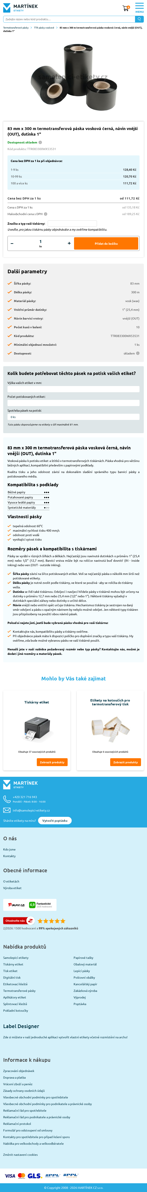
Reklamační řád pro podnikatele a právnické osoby (36, 1117)
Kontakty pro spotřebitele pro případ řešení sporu (36, 1137)
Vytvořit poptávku (54, 821)
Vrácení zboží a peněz (18, 1084)
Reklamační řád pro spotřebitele (24, 1110)
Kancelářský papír (85, 984)
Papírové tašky (83, 957)
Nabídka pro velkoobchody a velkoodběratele (33, 1143)
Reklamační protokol (17, 1123)
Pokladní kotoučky (15, 1010)
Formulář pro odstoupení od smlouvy (27, 1130)
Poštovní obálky (84, 977)
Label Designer (21, 1026)
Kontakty (9, 856)
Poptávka (80, 1004)
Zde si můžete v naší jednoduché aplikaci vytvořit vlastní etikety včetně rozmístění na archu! (65, 1037)
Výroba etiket (12, 888)
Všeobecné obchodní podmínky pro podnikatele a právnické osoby (47, 1104)
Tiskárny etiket (13, 964)
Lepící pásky (82, 971)
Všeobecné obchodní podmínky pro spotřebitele (35, 1097)
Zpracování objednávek (18, 1071)
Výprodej (80, 997)
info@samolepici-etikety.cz (31, 810)
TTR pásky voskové (46, 27)
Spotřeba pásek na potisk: (24, 410)
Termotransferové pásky (17, 27)
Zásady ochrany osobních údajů (24, 1090)
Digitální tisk (12, 977)
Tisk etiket (10, 971)
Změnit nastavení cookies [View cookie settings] (20, 1154)
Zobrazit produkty (52, 762)
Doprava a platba (14, 1077)
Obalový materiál (85, 964)
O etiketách (11, 881)
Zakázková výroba (85, 990)
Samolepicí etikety (15, 957)
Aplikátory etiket (14, 997)
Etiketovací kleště (15, 984)
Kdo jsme (9, 849)
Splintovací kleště (15, 1004)
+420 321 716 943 (29, 799)
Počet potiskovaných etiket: (26, 396)
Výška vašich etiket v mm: (24, 383)
